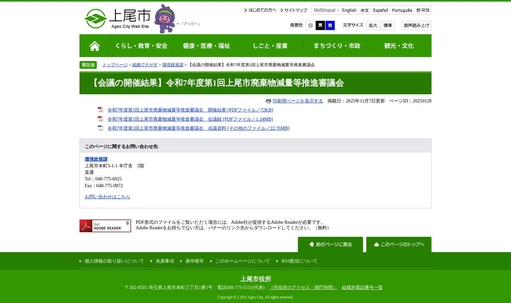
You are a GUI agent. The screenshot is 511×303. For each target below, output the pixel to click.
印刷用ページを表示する (298, 100)
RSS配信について (299, 261)
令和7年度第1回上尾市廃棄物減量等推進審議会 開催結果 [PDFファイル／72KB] (190, 110)
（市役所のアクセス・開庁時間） (303, 287)
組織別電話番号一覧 (362, 287)
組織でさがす (145, 64)
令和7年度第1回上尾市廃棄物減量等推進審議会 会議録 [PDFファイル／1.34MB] (190, 119)
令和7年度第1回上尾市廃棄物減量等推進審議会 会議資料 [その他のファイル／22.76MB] (198, 128)
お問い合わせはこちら (107, 196)
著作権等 (194, 261)
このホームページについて (242, 261)
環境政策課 (172, 64)
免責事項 (165, 261)
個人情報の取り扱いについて (114, 261)
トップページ (115, 64)
